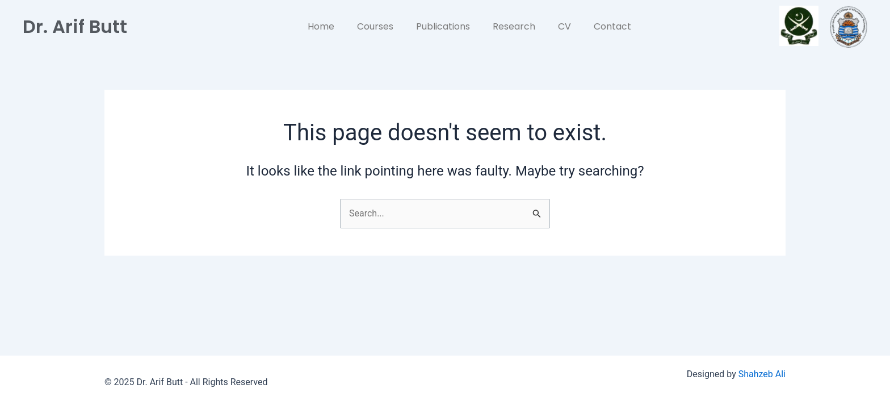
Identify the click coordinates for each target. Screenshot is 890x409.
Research (514, 26)
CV (564, 26)
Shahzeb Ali (762, 374)
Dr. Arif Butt (75, 26)
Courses (375, 26)
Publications (443, 26)
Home (321, 26)
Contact (612, 26)
